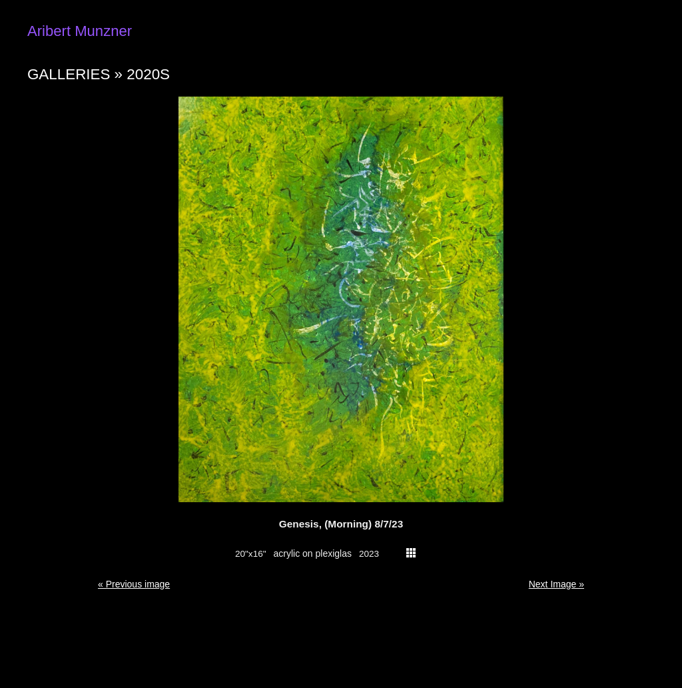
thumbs (411, 552)
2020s (148, 74)
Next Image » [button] (556, 584)
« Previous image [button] (134, 584)
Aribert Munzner (79, 31)
